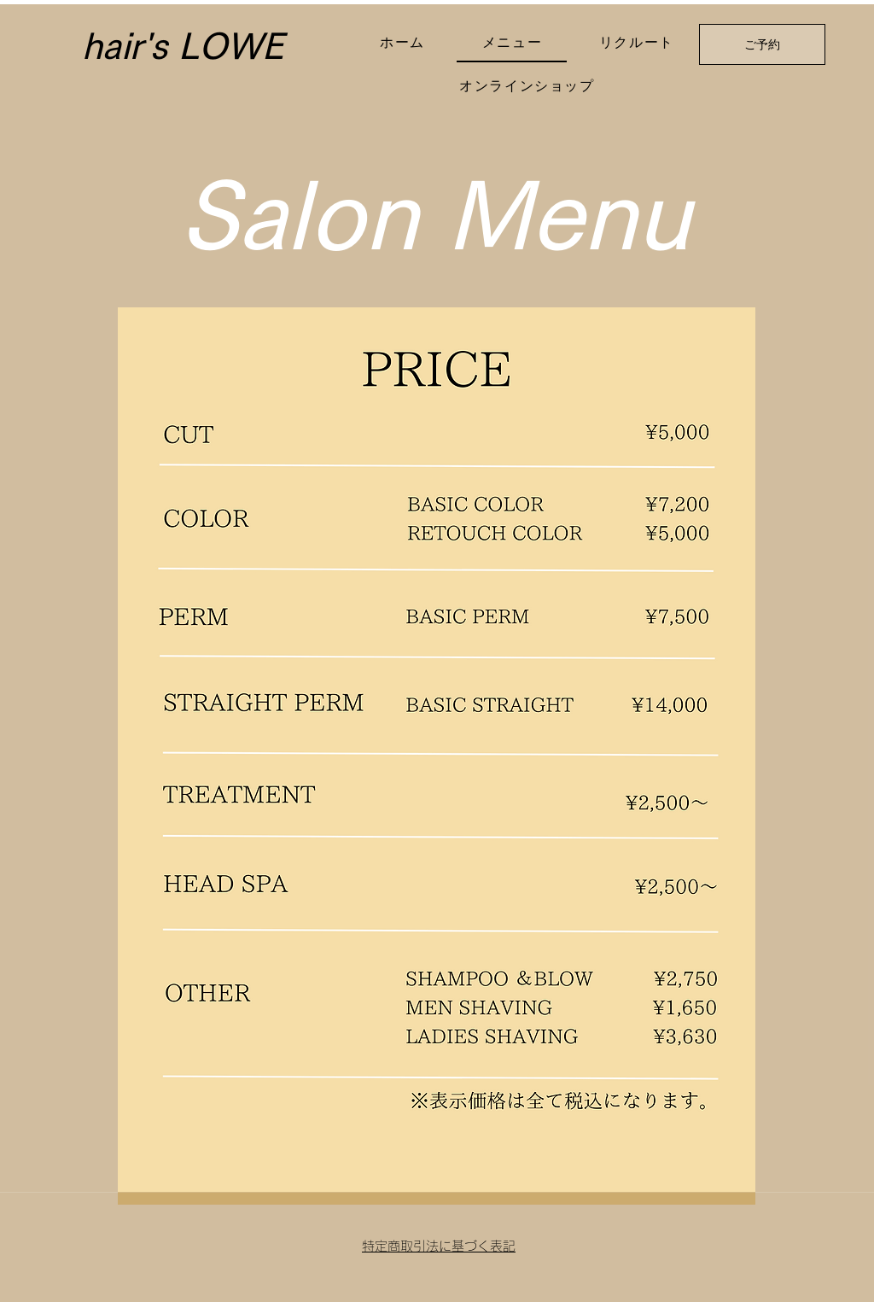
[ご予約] (762, 44)
